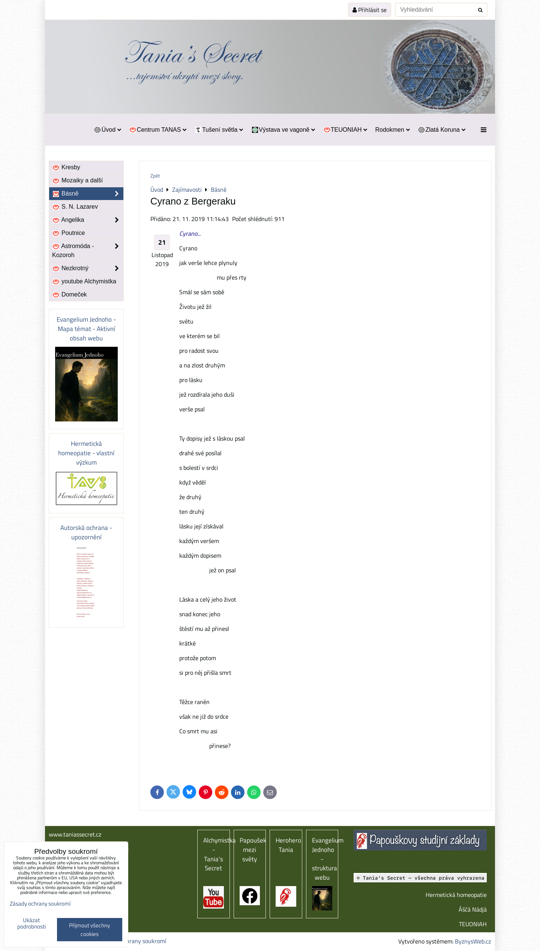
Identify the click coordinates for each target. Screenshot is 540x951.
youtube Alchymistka (84, 281)
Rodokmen (392, 129)
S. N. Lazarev (75, 206)
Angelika (87, 220)
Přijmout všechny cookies (89, 929)
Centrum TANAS (157, 129)
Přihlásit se (369, 9)
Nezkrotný (87, 268)
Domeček (69, 294)
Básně (87, 193)
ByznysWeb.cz (473, 941)
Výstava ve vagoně (283, 129)
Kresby (66, 167)
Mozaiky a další (77, 180)
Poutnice (68, 233)
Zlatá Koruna (441, 129)
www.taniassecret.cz (75, 834)
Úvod (107, 129)
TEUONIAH (345, 129)
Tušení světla (218, 129)
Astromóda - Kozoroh (87, 251)
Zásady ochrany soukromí (133, 940)
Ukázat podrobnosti (31, 923)
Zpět (155, 175)
